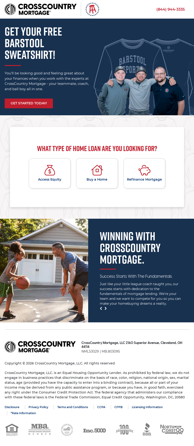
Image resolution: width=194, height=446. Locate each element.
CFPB (119, 407)
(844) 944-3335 (170, 9)
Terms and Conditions (73, 407)
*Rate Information (23, 413)
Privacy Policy (38, 407)
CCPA (101, 407)
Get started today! (29, 103)
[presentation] (101, 308)
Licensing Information (147, 407)
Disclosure (12, 407)
